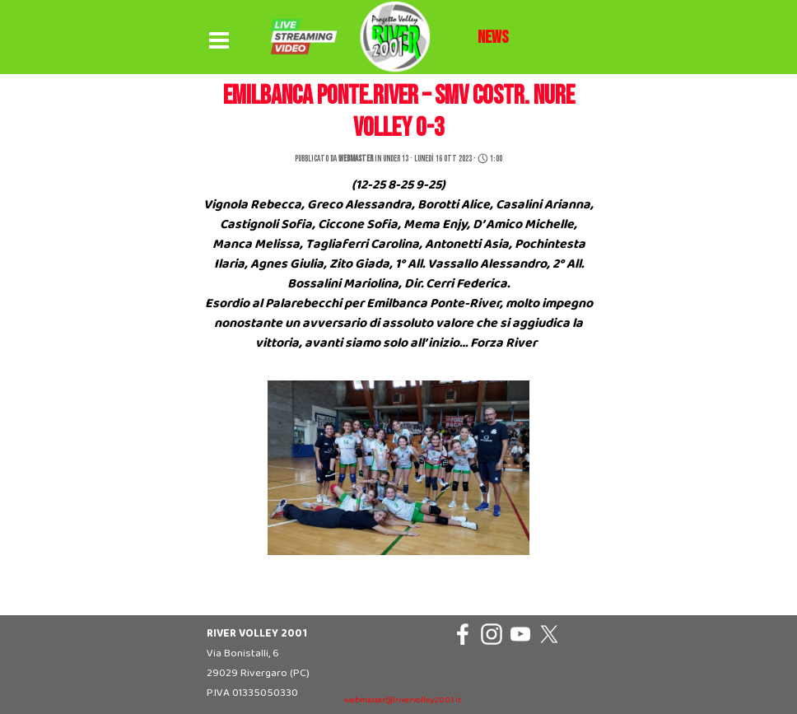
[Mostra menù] (219, 41)
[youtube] (520, 634)
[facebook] (462, 634)
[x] (549, 634)
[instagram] (491, 634)
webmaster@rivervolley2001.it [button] (402, 700)
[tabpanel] (493, 38)
